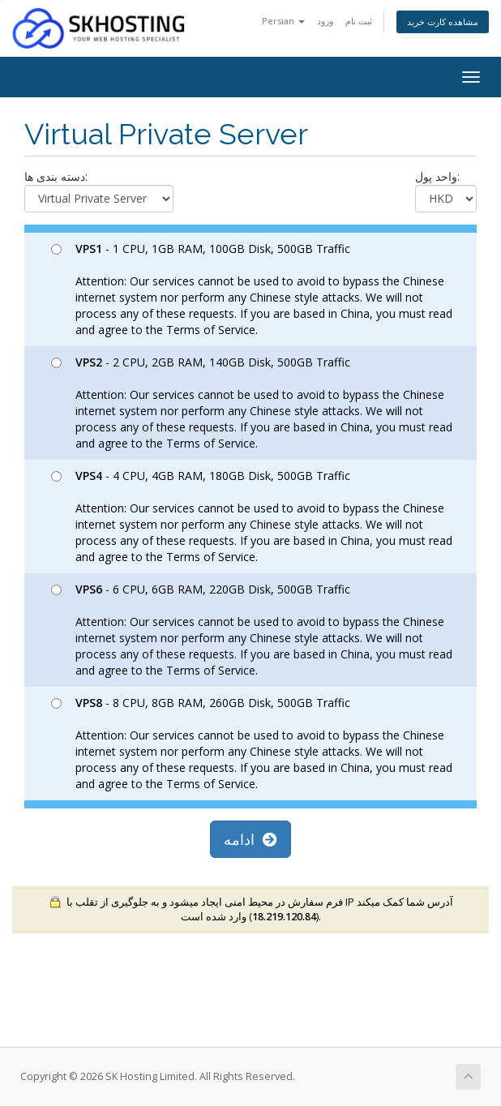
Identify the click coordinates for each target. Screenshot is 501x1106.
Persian (283, 21)
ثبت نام (358, 21)
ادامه (250, 839)
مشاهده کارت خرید (442, 21)
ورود (325, 21)
